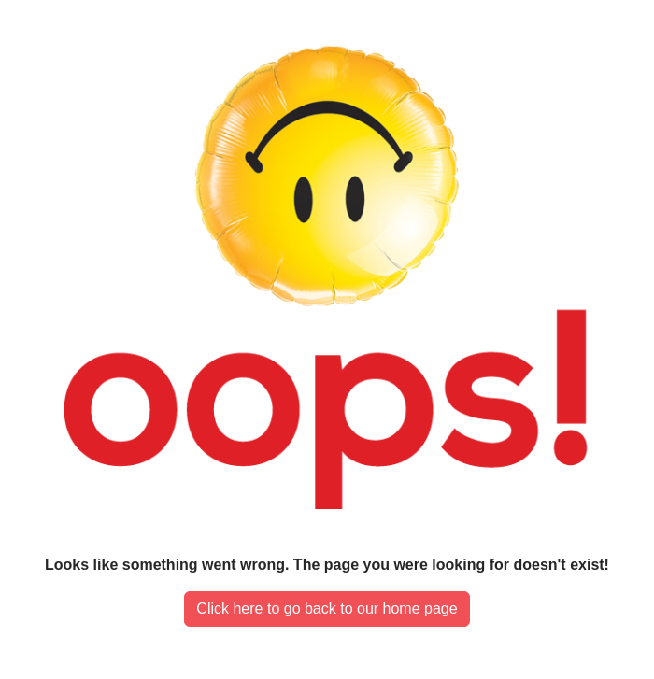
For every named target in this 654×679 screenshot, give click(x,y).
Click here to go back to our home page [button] (326, 608)
